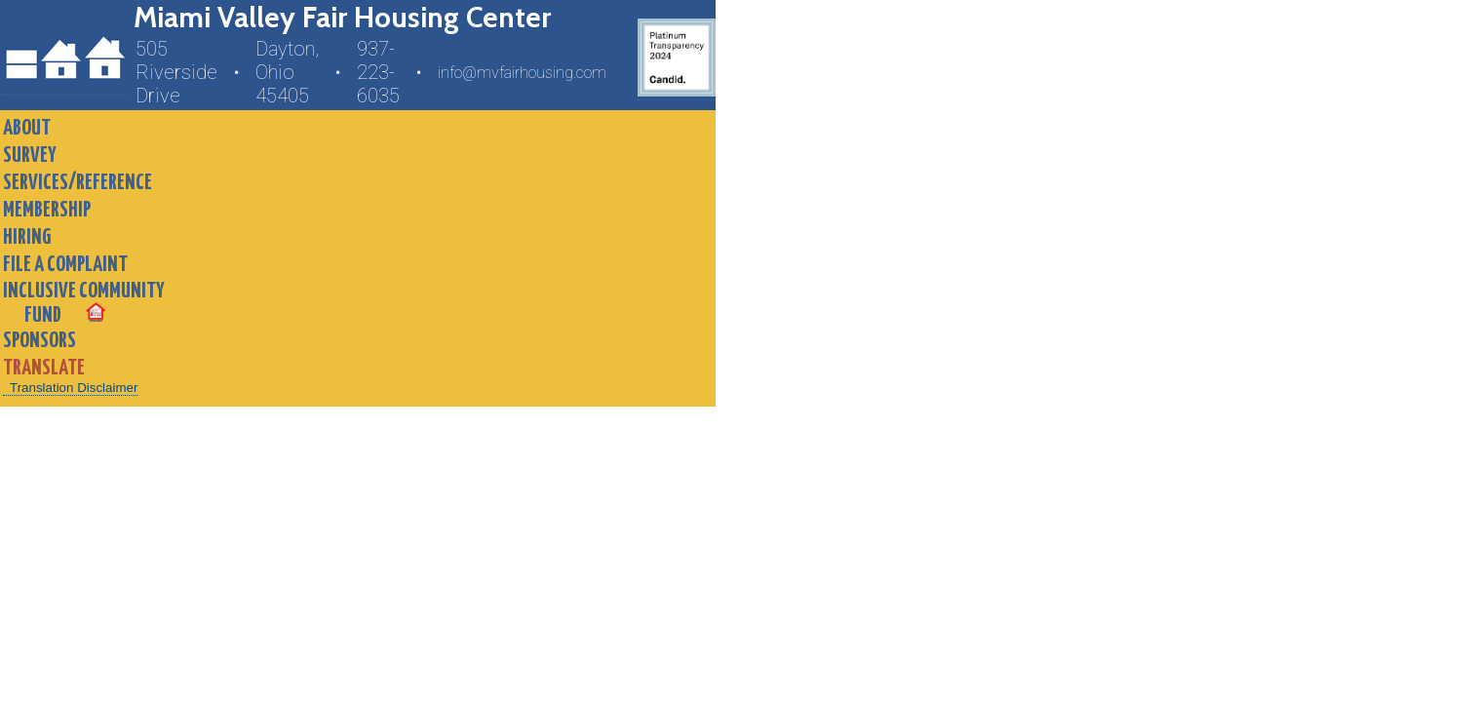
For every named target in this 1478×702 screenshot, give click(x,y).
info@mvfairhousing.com (522, 72)
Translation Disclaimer (73, 387)
